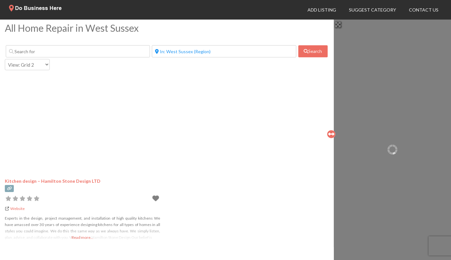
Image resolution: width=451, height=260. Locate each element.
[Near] (224, 51)
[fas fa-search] (313, 51)
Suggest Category (372, 10)
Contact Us (423, 10)
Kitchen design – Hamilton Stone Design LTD (52, 181)
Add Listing (322, 10)
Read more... (82, 237)
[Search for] (78, 51)
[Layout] (27, 64)
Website (17, 208)
